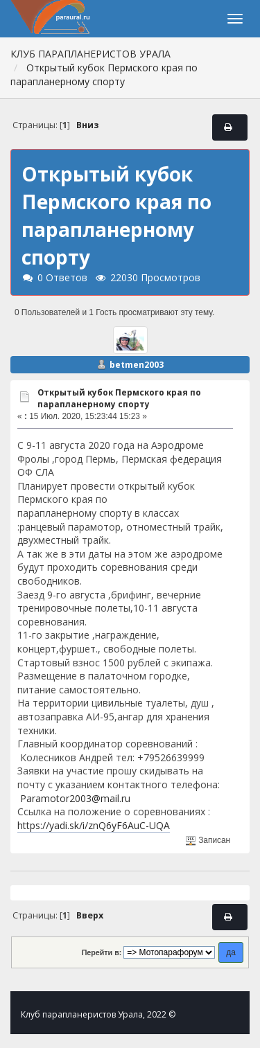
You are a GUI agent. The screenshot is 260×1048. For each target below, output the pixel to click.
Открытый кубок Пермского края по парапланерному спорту (119, 398)
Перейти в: (102, 952)
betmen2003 (137, 365)
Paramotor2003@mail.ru (75, 798)
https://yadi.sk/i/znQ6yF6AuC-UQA (93, 825)
